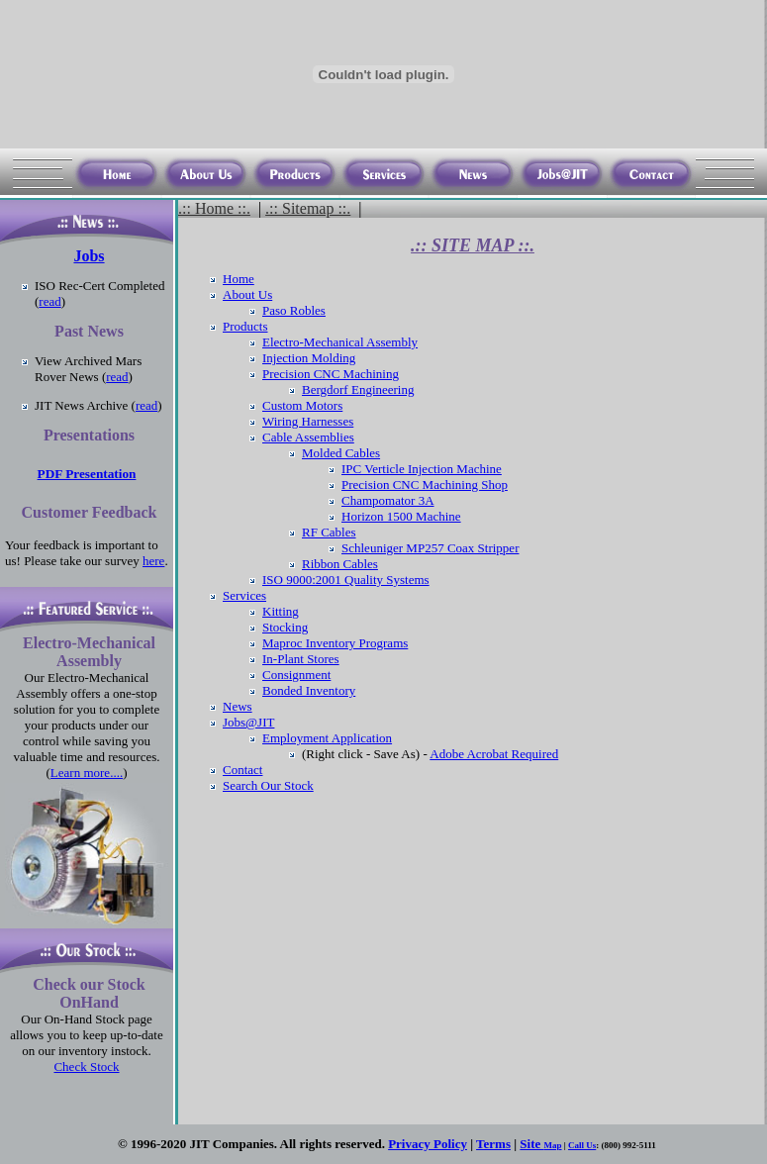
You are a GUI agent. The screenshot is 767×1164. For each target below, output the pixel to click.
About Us (247, 294)
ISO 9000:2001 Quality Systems (346, 579)
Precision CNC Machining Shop (424, 484)
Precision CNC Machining (330, 373)
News (237, 706)
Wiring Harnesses (307, 421)
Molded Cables (341, 452)
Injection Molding (308, 357)
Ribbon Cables (340, 563)
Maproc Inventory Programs (335, 642)
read (49, 301)
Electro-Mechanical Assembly (340, 342)
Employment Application (327, 737)
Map (553, 1145)
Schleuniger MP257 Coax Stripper (430, 547)
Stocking (285, 627)
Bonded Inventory (308, 690)
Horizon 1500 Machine (401, 516)
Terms (493, 1143)
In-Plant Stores (300, 658)
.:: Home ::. (214, 208)
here (153, 560)
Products (245, 326)
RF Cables (329, 532)
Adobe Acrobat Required (494, 753)
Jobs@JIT (248, 722)
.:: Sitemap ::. (307, 208)
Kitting (280, 611)
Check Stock (86, 1066)
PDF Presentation (87, 473)
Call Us (582, 1145)
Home (238, 278)
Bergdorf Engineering (358, 389)
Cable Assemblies (308, 437)
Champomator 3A (387, 500)
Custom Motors (302, 405)
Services (244, 595)
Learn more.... (86, 772)
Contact (242, 769)
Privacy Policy (427, 1143)
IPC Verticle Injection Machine (421, 468)
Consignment (296, 674)
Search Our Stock (268, 785)
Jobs (88, 255)
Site (531, 1143)
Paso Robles (294, 310)
